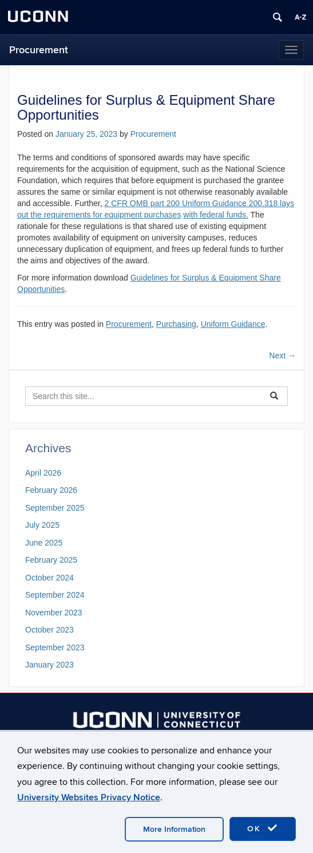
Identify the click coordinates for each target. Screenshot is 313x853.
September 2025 (55, 507)
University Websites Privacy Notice (88, 797)
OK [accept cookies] (262, 828)
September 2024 (55, 594)
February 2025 (51, 559)
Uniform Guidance (233, 324)
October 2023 (49, 629)
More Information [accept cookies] (174, 829)
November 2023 (53, 612)
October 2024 (49, 577)
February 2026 (51, 490)
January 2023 (49, 664)
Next (282, 355)
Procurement (38, 50)
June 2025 (43, 542)
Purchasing (176, 324)
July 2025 (42, 525)
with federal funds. (215, 214)
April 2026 (43, 472)
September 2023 (55, 647)
